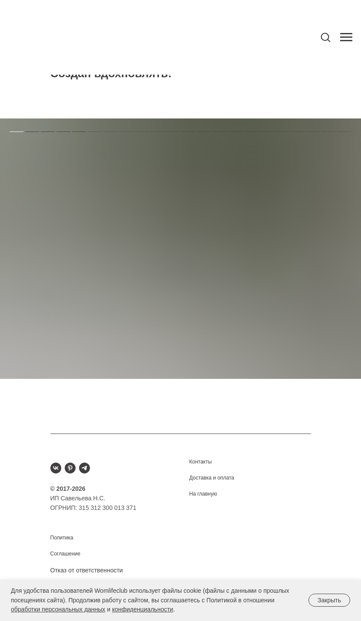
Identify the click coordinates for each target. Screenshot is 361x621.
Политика (61, 538)
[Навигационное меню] (346, 37)
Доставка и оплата (212, 478)
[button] (325, 37)
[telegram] (84, 468)
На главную (203, 494)
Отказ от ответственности (86, 570)
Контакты (200, 462)
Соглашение (65, 554)
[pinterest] (70, 468)
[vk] (55, 468)
